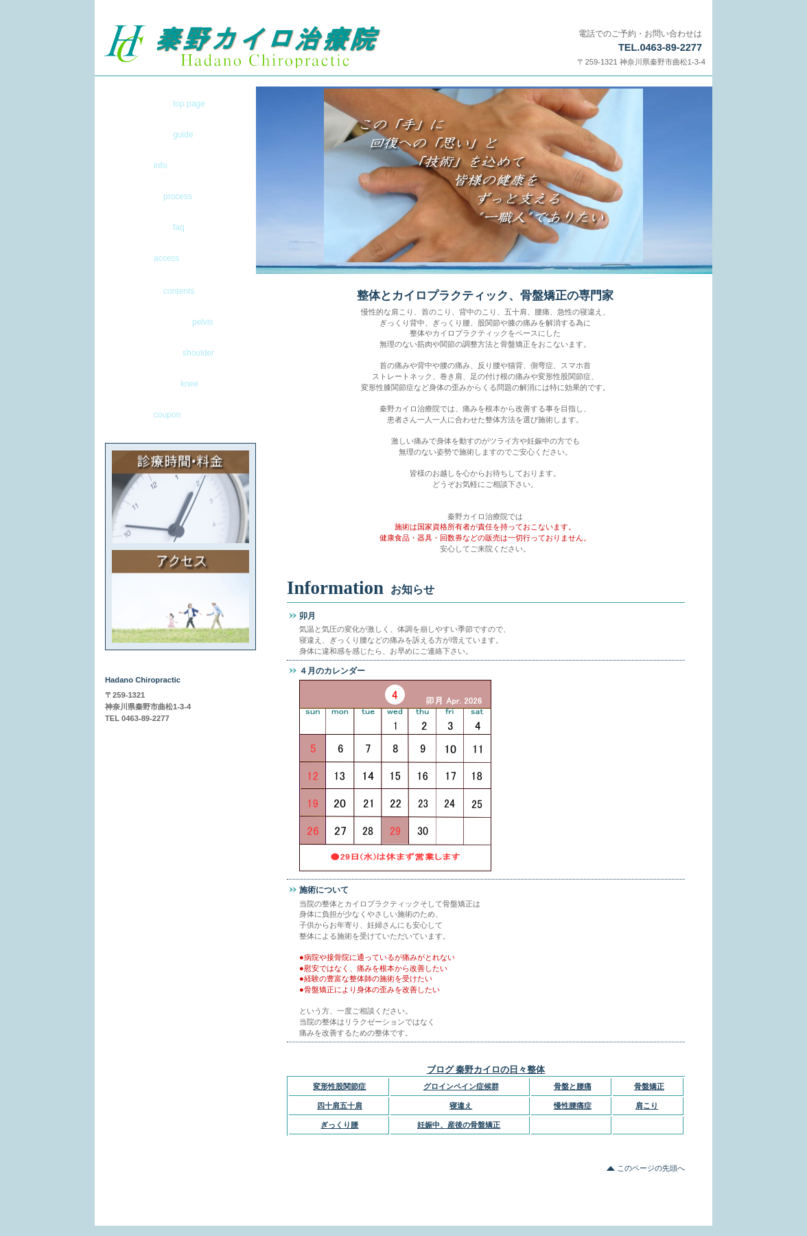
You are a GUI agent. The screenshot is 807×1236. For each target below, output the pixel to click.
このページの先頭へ (651, 1168)
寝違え (460, 1105)
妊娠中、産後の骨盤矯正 (458, 1125)
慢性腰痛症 (573, 1105)
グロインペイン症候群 (461, 1086)
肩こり (646, 1105)
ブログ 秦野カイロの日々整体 (486, 1069)
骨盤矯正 (649, 1086)
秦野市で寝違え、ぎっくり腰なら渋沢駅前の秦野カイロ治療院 (271, 46)
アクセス (180, 596)
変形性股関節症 (339, 1086)
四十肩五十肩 (339, 1105)
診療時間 (180, 496)
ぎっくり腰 (339, 1125)
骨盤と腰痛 (573, 1086)
